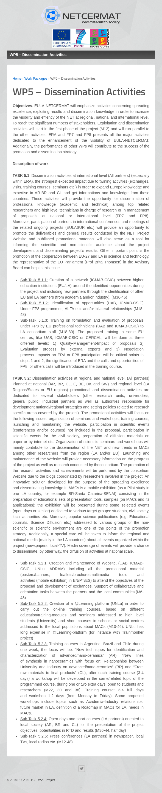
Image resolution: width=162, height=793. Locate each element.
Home (17, 78)
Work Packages (36, 78)
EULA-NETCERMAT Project (36, 779)
